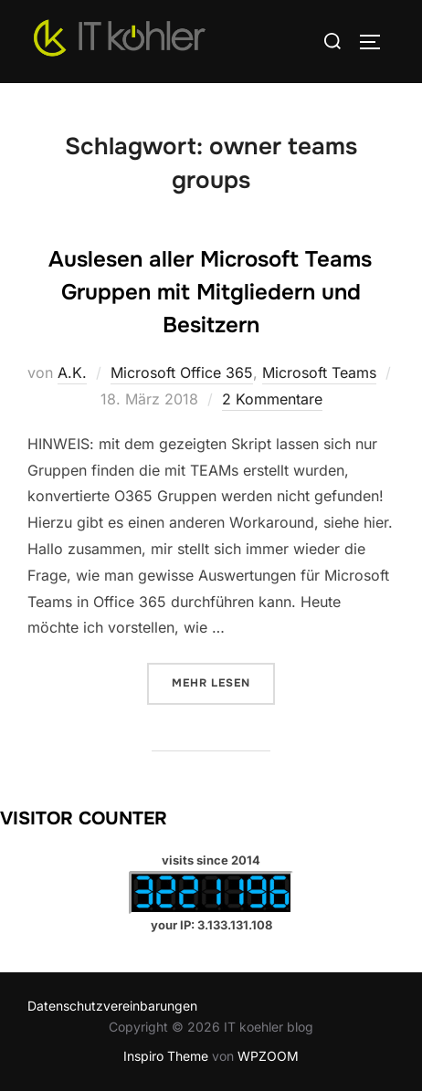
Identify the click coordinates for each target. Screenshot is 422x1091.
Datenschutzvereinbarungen (112, 1005)
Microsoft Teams (319, 372)
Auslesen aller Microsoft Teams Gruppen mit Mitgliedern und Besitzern (210, 292)
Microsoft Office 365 (182, 372)
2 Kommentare (272, 399)
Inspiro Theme (165, 1056)
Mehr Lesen (223, 681)
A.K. (72, 372)
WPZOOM (268, 1056)
